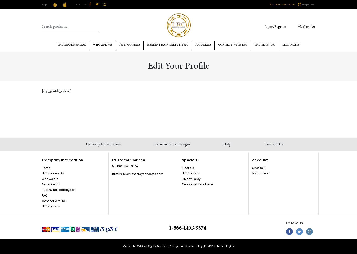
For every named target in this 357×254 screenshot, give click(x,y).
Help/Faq (306, 4)
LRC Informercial (72, 45)
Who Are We (102, 45)
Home (46, 168)
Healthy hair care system (167, 45)
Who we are (50, 179)
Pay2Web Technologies (219, 246)
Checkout (258, 168)
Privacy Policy (191, 179)
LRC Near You (265, 45)
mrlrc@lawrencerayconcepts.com (139, 174)
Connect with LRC (232, 45)
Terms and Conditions (197, 184)
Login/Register (275, 27)
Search (95, 26)
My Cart (306, 27)
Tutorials (203, 45)
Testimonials (129, 45)
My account (260, 173)
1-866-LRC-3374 (282, 4)
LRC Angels (290, 45)
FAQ (44, 195)
